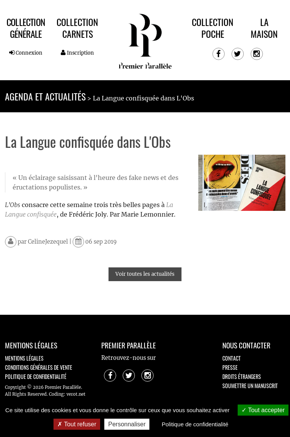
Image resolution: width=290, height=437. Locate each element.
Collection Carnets (77, 27)
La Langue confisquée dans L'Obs (143, 98)
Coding (56, 394)
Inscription (77, 53)
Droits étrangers (241, 376)
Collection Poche (212, 27)
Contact (231, 358)
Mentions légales (24, 358)
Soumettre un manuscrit (250, 386)
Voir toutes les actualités (145, 274)
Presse (230, 367)
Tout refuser (76, 424)
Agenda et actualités (45, 96)
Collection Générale (25, 27)
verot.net (76, 394)
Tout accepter (263, 410)
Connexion (25, 53)
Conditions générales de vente (38, 367)
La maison (264, 27)
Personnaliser (127, 424)
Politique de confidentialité (35, 376)
